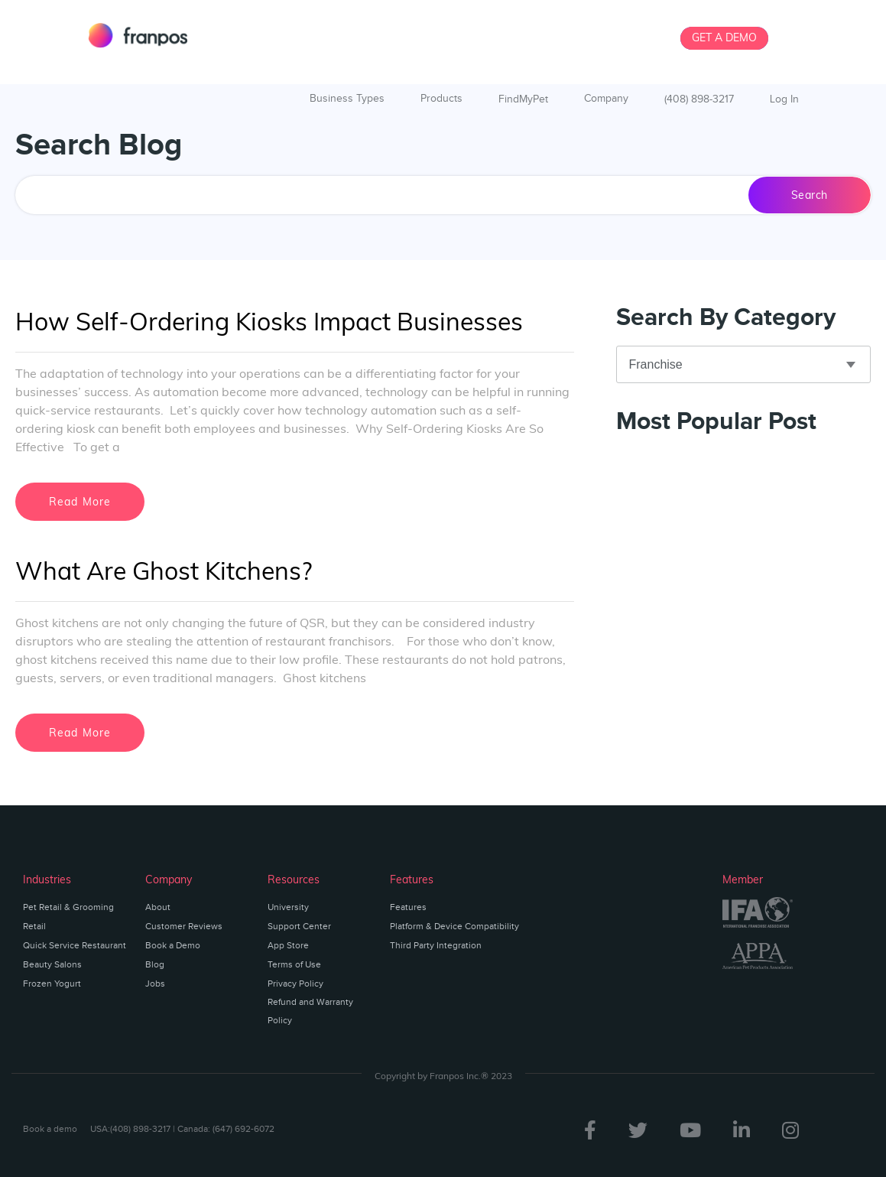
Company (606, 99)
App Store (288, 945)
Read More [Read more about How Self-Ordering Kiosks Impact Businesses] (80, 502)
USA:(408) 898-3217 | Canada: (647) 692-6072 (182, 1128)
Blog (154, 964)
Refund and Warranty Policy (310, 1011)
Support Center (299, 926)
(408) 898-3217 (699, 99)
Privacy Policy (295, 983)
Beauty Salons (52, 964)
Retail (34, 926)
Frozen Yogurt (52, 983)
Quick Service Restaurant (74, 945)
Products (441, 99)
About (157, 907)
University (288, 907)
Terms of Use (294, 964)
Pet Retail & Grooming (68, 907)
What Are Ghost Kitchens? (163, 570)
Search (809, 195)
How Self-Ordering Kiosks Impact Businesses (269, 321)
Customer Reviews (183, 926)
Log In (784, 99)
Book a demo (50, 1128)
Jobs (155, 983)
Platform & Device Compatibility (454, 926)
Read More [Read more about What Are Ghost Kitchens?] (80, 733)
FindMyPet (523, 99)
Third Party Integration (436, 945)
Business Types (347, 99)
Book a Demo (172, 945)
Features (408, 907)
